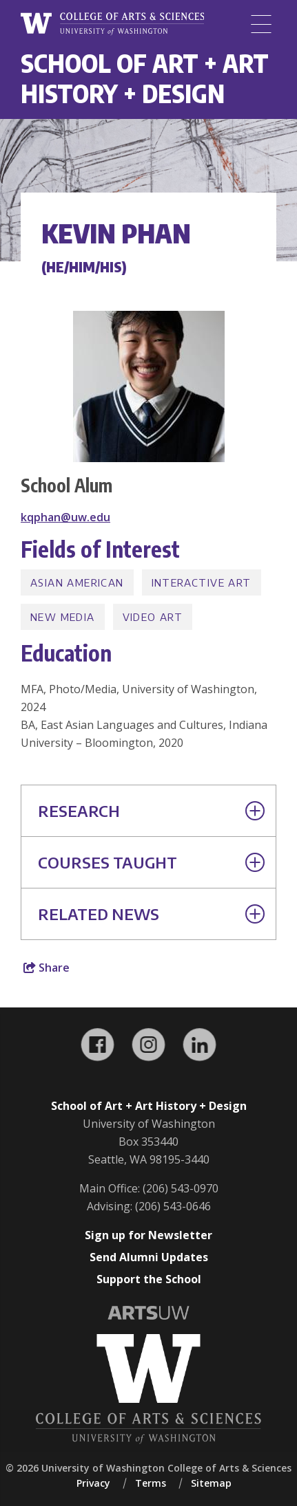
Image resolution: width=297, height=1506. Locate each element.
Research (151, 810)
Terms (150, 1482)
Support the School (148, 1279)
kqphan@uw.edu (65, 517)
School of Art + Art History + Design (145, 78)
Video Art (153, 617)
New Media (62, 617)
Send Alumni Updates (149, 1257)
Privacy (93, 1482)
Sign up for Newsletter (148, 1235)
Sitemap (211, 1482)
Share (46, 967)
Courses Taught (151, 862)
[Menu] (261, 24)
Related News (151, 914)
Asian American (77, 582)
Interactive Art (202, 582)
